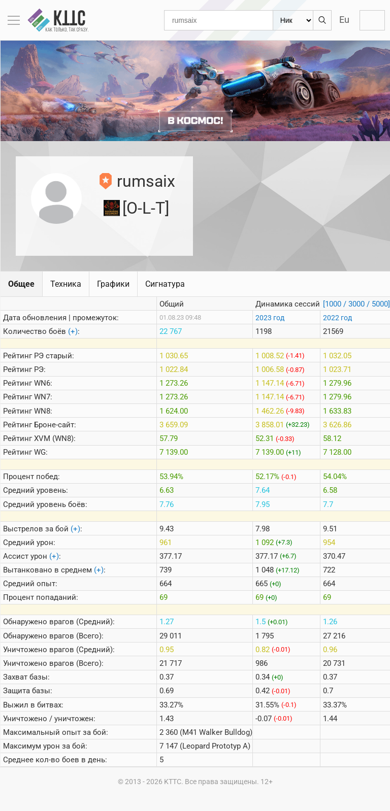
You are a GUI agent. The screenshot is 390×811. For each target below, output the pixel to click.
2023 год (269, 318)
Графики (113, 284)
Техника (65, 284)
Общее (21, 284)
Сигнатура (165, 284)
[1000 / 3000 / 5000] (356, 304)
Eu (344, 19)
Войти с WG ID (372, 20)
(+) (73, 331)
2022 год (337, 318)
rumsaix (146, 181)
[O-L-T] (145, 208)
